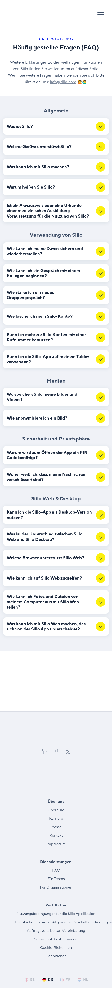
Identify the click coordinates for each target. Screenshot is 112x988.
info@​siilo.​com (63, 82)
